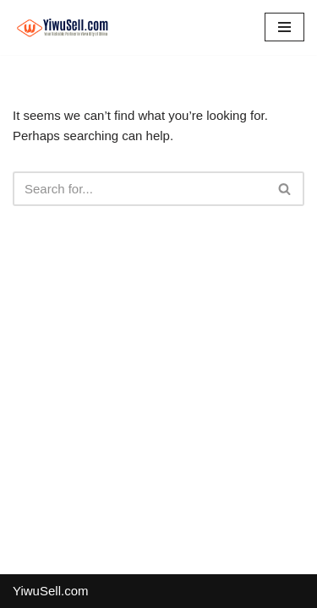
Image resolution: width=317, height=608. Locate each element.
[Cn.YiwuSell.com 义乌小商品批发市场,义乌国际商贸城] (63, 27)
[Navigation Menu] (284, 27)
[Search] (139, 188)
